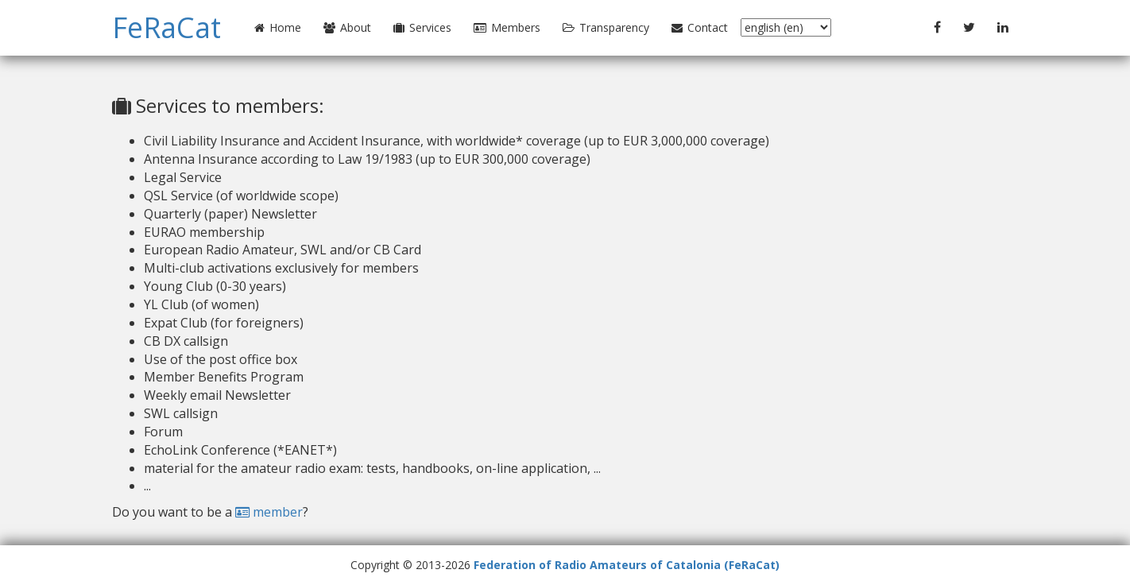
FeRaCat (166, 27)
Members (507, 27)
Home (277, 27)
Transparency (606, 27)
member (269, 512)
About (347, 27)
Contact (699, 27)
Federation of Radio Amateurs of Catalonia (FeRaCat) (627, 564)
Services (422, 27)
